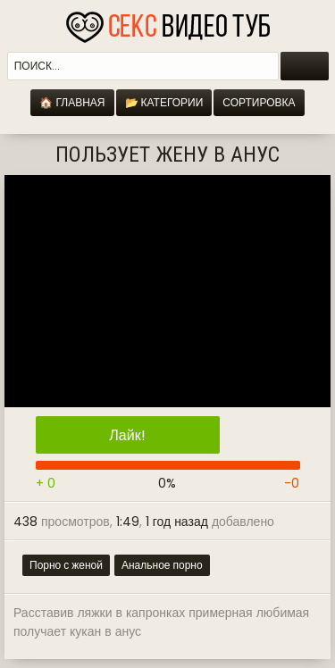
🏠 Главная (72, 102)
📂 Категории (164, 102)
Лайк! (127, 435)
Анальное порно (162, 564)
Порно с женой (66, 564)
